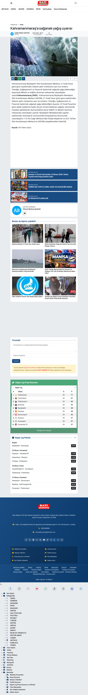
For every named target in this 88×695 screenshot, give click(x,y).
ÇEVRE (11, 628)
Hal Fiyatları (47, 9)
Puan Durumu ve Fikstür (21, 556)
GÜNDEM (30, 9)
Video (7, 650)
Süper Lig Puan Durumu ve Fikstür (21, 685)
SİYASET (12, 618)
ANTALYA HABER (17, 567)
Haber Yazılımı (40, 579)
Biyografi (8, 662)
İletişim (7, 670)
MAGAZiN (53, 567)
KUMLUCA (12, 643)
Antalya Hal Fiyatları (67, 570)
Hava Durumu (50, 549)
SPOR (38, 9)
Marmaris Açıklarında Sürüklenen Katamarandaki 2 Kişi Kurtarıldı (24, 270)
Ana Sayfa (8, 593)
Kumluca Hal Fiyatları (51, 570)
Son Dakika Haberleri (20, 560)
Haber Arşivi (50, 560)
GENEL (13, 9)
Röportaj (8, 660)
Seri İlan (8, 658)
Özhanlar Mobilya (71, 572)
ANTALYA (5, 9)
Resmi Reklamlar (60, 9)
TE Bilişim (49, 579)
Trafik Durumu (50, 553)
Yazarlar (8, 653)
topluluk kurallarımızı (30, 368)
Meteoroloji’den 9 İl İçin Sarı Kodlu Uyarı (26, 244)
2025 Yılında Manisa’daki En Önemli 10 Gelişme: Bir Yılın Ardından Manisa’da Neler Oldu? (60, 271)
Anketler (8, 665)
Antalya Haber (16, 572)
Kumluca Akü (51, 574)
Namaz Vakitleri (18, 553)
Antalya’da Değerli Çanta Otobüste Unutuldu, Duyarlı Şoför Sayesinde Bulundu (60, 297)
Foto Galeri (9, 648)
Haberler (13, 24)
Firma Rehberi (10, 655)
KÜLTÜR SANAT (14, 635)
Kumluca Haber (35, 570)
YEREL (22, 24)
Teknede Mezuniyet (39, 574)
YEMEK (11, 645)
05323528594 (45, 528)
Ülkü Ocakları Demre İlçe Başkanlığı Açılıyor (27, 296)
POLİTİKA (12, 615)
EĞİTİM (11, 623)
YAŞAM (11, 638)
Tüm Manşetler (51, 556)
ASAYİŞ (21, 9)
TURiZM (16, 570)
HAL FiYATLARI (14, 613)
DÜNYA (24, 570)
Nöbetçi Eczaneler (19, 549)
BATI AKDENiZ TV (44, 370)
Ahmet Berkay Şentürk (32, 209)
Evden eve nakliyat (30, 572)
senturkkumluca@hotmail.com (45, 532)
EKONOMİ (72, 567)
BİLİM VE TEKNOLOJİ (16, 633)
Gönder (16, 361)
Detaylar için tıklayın (44, 430)
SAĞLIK (62, 567)
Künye (7, 667)
